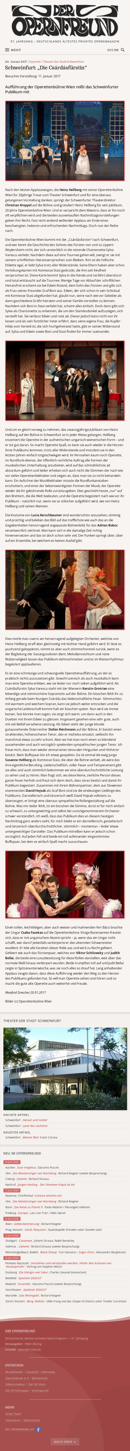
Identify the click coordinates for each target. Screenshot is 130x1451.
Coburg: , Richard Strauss (27, 1179)
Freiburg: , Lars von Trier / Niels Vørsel (35, 1213)
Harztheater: (26, 1290)
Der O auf (19, 1429)
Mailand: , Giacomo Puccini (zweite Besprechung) (43, 1284)
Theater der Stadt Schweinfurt (63, 61)
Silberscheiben (15, 1384)
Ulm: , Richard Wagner (42, 1201)
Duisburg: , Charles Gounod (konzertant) (45, 1272)
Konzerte (32, 1372)
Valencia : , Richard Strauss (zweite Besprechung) (42, 1246)
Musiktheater (14, 1372)
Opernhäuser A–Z (17, 1378)
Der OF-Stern (37, 1384)
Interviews (48, 1372)
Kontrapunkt (40, 1390)
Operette (35, 61)
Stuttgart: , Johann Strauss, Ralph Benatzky (39, 1240)
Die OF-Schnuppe (17, 1390)
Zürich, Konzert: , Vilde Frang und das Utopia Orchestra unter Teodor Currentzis (65, 1301)
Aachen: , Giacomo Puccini (32, 1167)
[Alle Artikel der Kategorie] (65, 1069)
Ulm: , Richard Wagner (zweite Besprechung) (56, 1173)
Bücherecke (40, 1378)
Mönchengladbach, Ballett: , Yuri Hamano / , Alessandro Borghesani (65, 1252)
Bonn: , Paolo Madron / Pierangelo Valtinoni (47, 1207)
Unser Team (13, 1414)
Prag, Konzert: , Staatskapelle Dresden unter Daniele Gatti (53, 1230)
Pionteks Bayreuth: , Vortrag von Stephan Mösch (58, 1265)
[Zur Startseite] (65, 20)
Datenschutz (32, 1420)
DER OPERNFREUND (20, 1331)
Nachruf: (40, 1184)
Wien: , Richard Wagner (33, 1224)
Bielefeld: (23, 1278)
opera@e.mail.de (29, 1349)
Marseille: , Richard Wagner (33, 1295)
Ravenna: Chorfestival (33, 1195)
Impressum (13, 1420)
